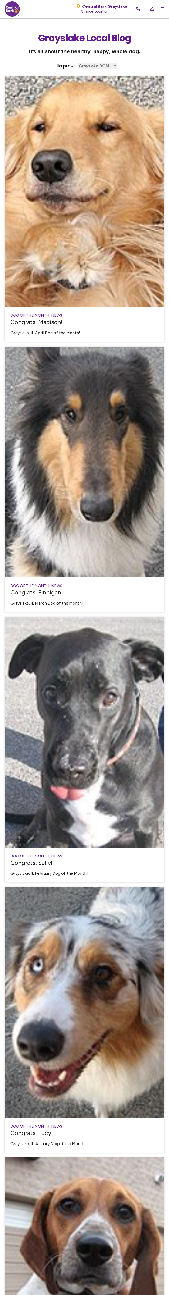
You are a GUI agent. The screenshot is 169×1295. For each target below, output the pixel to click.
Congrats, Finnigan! (36, 592)
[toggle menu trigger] (161, 9)
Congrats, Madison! (36, 322)
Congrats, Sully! (31, 863)
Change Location (94, 11)
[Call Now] (138, 9)
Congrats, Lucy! (31, 1133)
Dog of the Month (29, 315)
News (56, 315)
